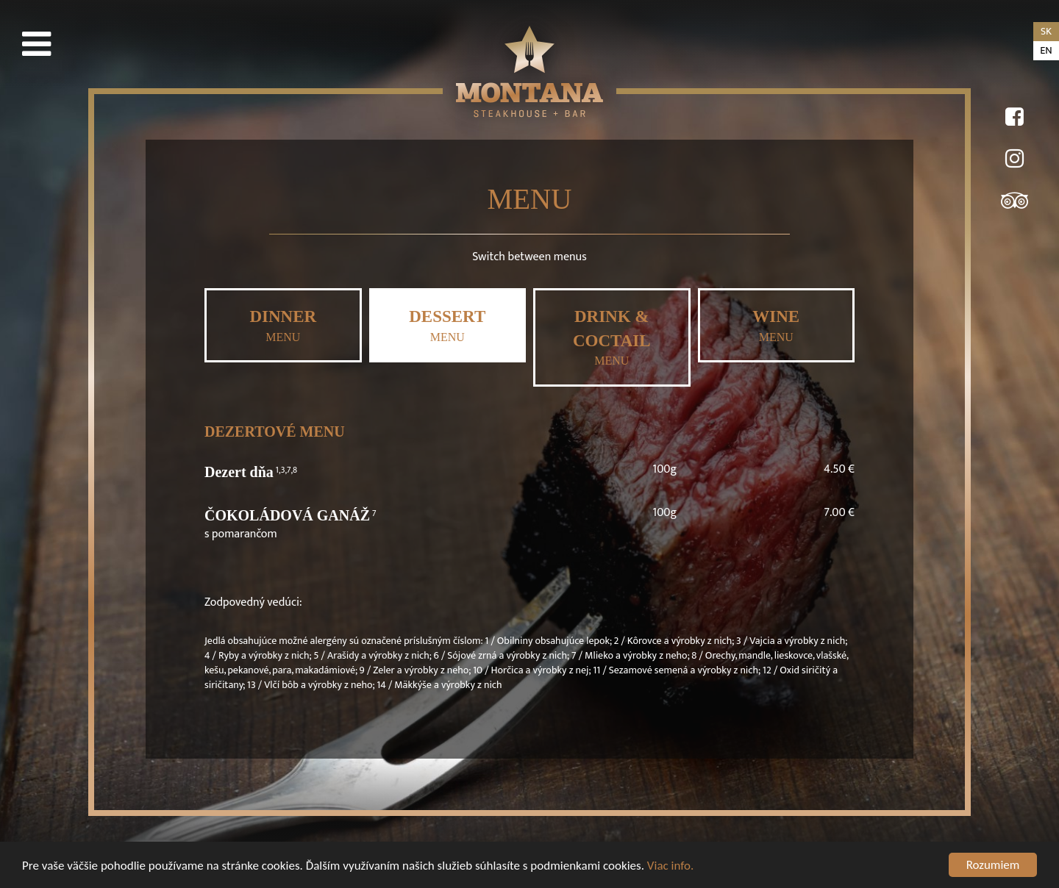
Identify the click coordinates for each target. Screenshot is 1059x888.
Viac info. (670, 868)
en (1046, 50)
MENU (282, 325)
